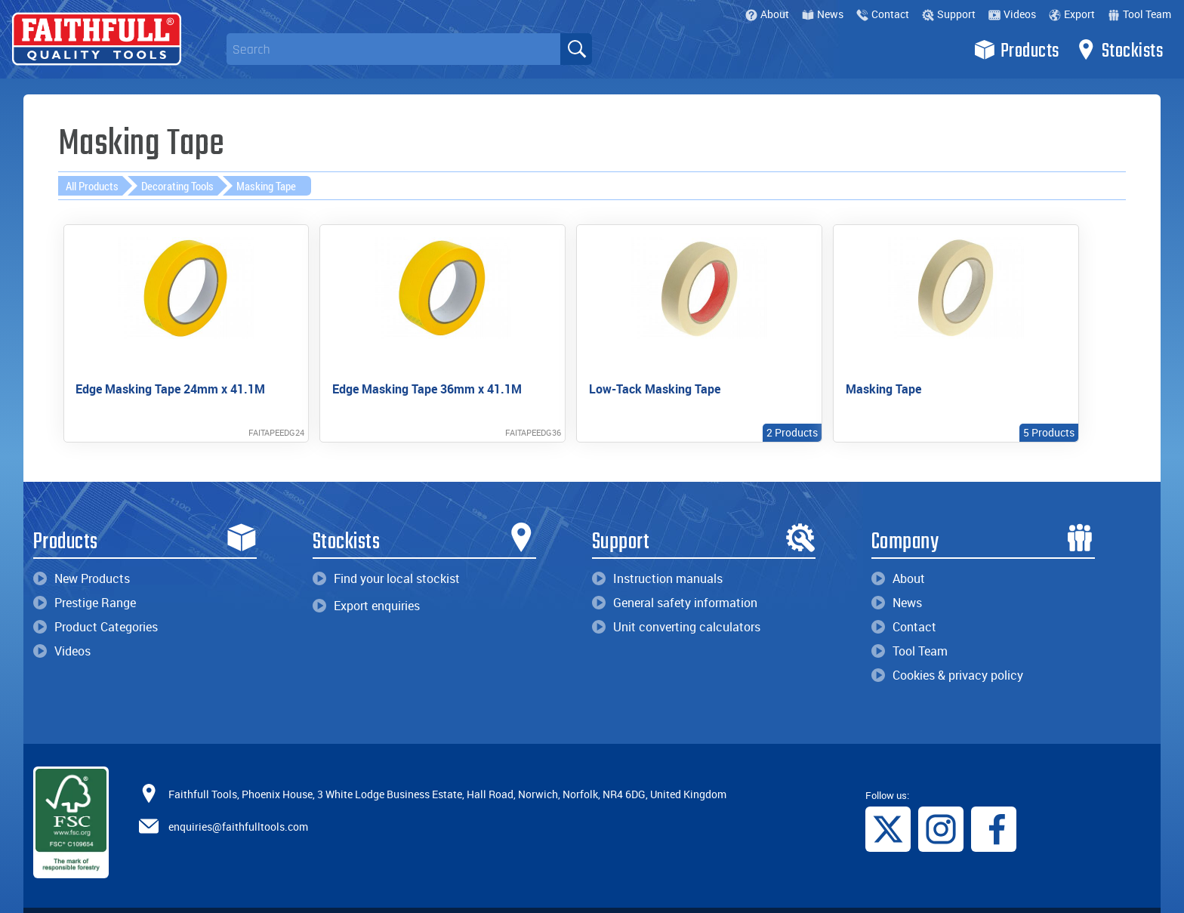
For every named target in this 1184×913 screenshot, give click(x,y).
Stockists (1119, 50)
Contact (882, 14)
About (767, 14)
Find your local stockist (386, 552)
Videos (1012, 14)
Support (949, 14)
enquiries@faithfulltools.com (238, 799)
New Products (81, 552)
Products (1016, 50)
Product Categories (95, 600)
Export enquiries (366, 579)
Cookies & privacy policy (947, 648)
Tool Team (1139, 14)
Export (1072, 14)
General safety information (674, 576)
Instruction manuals (657, 552)
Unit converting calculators (676, 600)
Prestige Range (84, 576)
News (822, 14)
